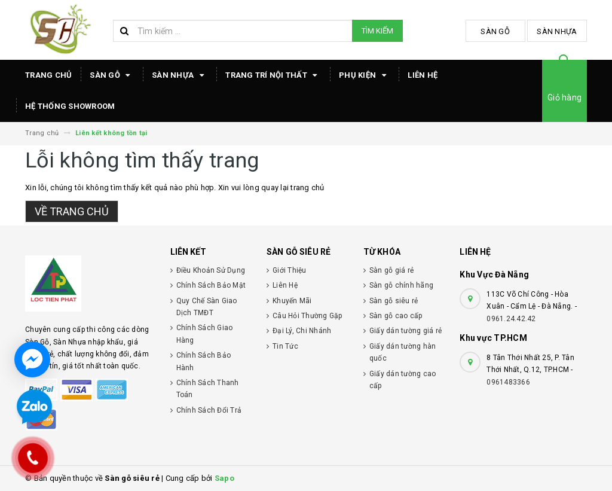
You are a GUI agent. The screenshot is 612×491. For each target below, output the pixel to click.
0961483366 (508, 382)
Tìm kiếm (377, 30)
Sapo (224, 478)
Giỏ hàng (564, 97)
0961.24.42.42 (511, 319)
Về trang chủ (72, 211)
